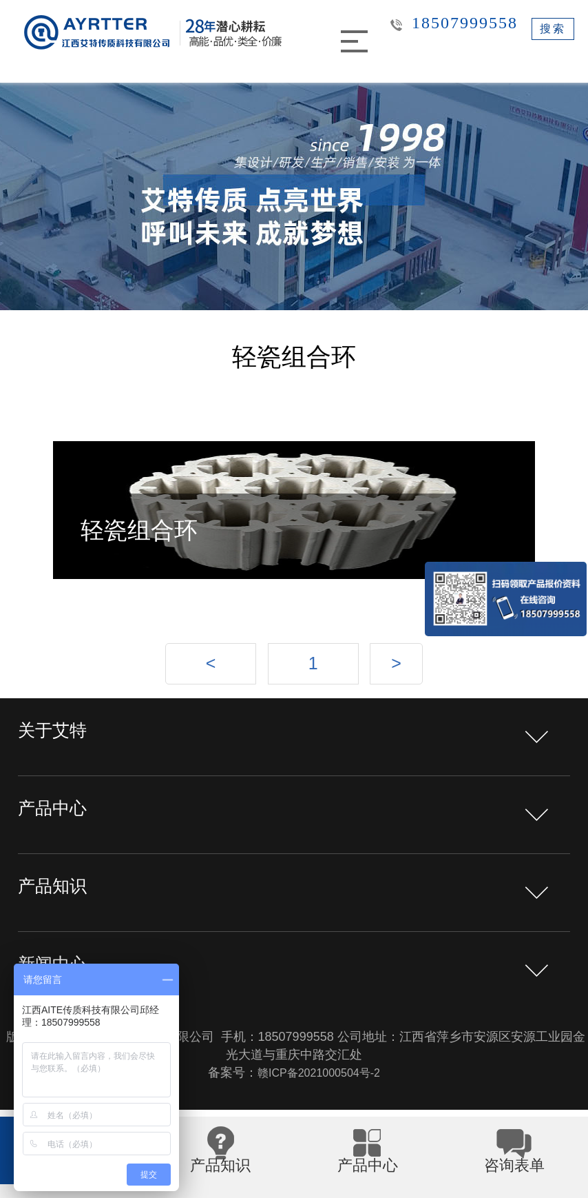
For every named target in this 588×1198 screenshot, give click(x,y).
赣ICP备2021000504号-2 (319, 1081)
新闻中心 (59, 978)
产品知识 (59, 900)
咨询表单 (514, 1176)
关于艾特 (59, 744)
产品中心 (59, 822)
